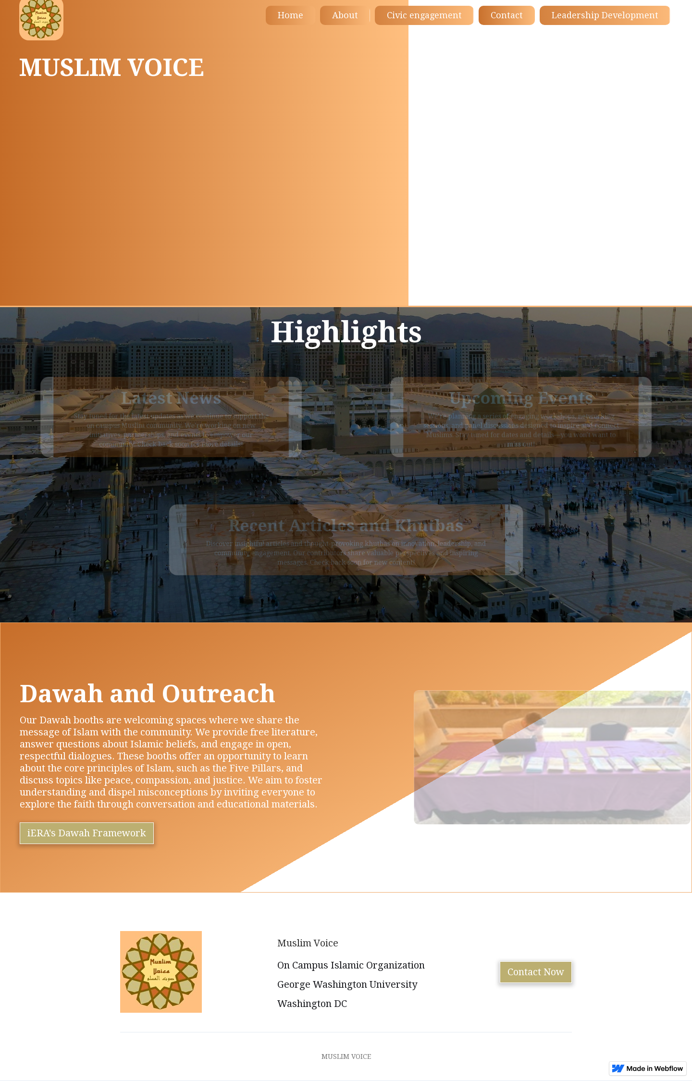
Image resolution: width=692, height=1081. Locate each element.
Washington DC (312, 1003)
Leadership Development (605, 15)
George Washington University (347, 984)
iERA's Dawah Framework (86, 833)
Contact (507, 15)
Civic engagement (424, 15)
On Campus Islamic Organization (351, 965)
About (345, 15)
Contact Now (535, 972)
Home (290, 15)
